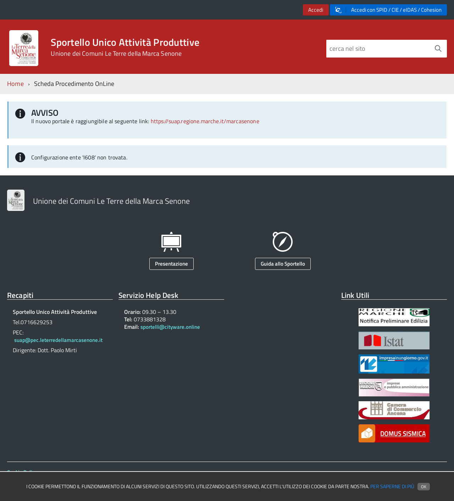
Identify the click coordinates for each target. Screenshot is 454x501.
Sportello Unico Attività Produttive (125, 47)
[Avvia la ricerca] (438, 49)
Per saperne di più (392, 486)
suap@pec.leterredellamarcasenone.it (58, 340)
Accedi (315, 10)
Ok (423, 487)
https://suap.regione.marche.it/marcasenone (205, 121)
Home (15, 83)
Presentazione (171, 264)
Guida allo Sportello (283, 264)
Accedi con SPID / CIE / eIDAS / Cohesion (388, 10)
